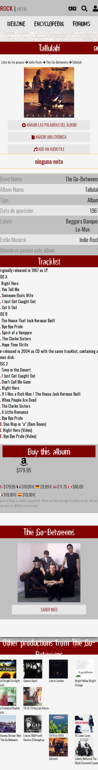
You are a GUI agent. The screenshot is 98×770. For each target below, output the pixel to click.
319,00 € (27, 487)
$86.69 (77, 487)
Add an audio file (49, 149)
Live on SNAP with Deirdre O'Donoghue (33, 737)
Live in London (56, 680)
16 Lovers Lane (82, 735)
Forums (81, 24)
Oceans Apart (30, 680)
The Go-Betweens (57, 62)
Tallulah (53, 758)
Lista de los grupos (12, 62)
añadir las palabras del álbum (49, 125)
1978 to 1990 (56, 735)
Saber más (49, 610)
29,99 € (45, 487)
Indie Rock (35, 62)
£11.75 (62, 487)
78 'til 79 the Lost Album (36, 708)
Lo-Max (82, 229)
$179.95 (24, 470)
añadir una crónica (49, 137)
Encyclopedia (49, 24)
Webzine (16, 24)
